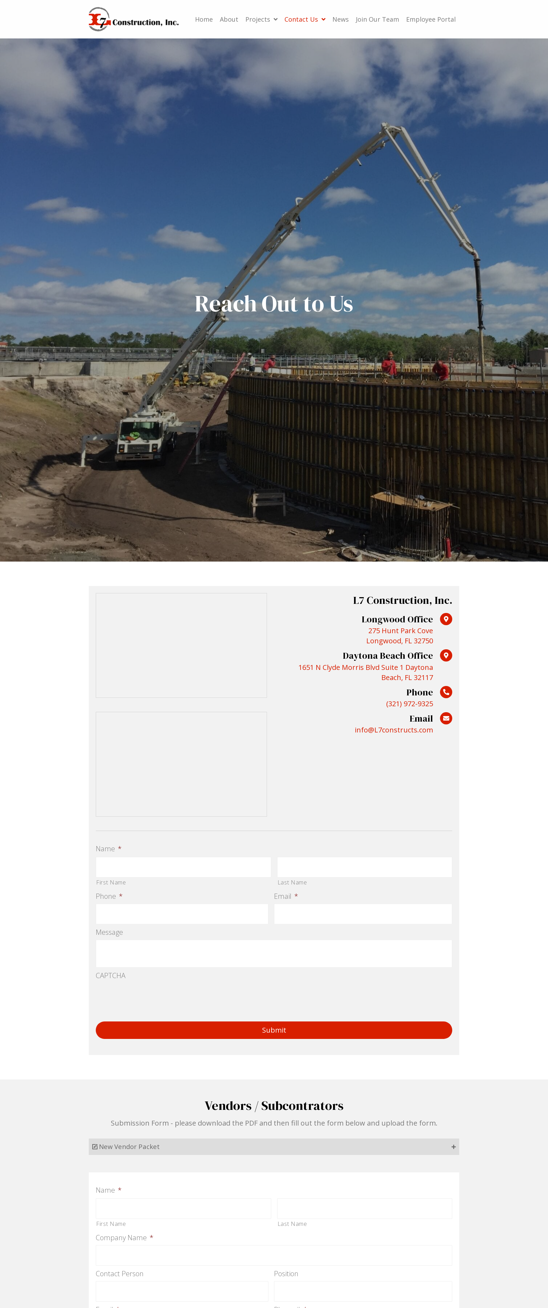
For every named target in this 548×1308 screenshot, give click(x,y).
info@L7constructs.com (394, 730)
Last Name (292, 880)
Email (286, 894)
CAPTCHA (110, 972)
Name (109, 848)
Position (286, 1268)
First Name (111, 880)
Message (109, 929)
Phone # (290, 1302)
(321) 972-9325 (409, 703)
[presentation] (149, 993)
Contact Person (120, 1268)
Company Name (124, 1233)
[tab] (274, 1143)
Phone (109, 894)
